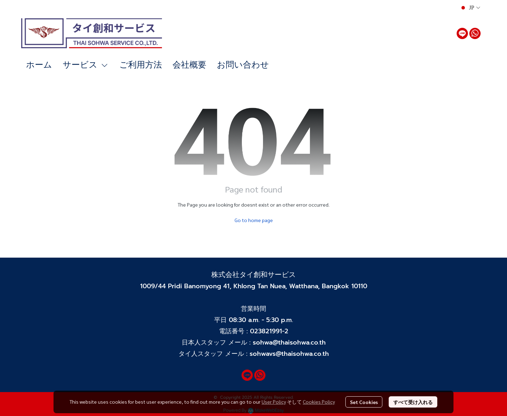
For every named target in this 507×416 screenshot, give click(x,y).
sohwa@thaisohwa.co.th (289, 342)
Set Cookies (364, 402)
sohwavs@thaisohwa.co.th (289, 354)
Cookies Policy (319, 401)
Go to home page (253, 220)
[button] (470, 7)
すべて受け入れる (413, 402)
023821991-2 (269, 331)
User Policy (274, 401)
